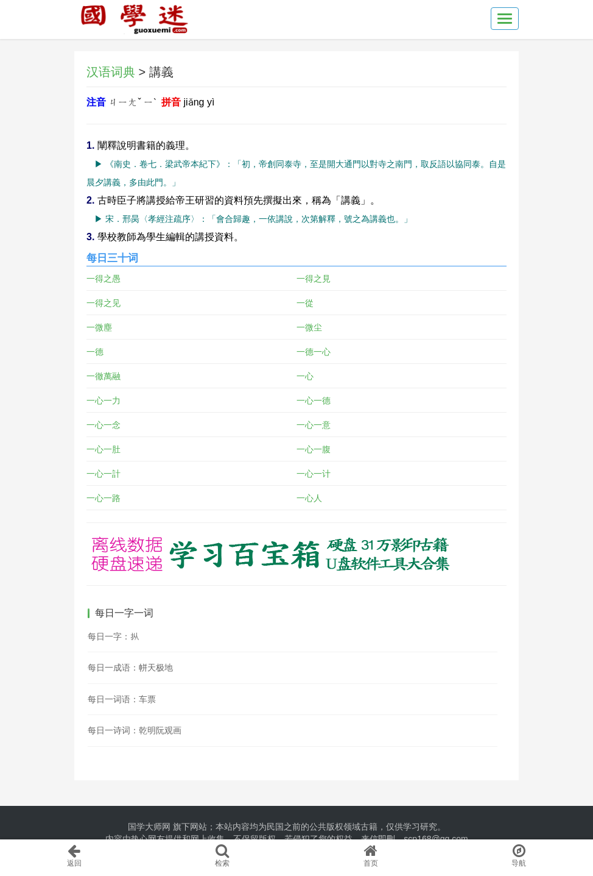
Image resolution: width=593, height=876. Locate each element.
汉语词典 (110, 72)
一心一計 (103, 474)
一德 (95, 352)
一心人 (309, 498)
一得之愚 (103, 278)
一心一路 (103, 498)
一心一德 (313, 400)
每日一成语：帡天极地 (130, 667)
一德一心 (313, 352)
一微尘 (309, 327)
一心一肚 (103, 449)
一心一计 (313, 474)
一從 (305, 303)
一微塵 (99, 327)
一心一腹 (313, 449)
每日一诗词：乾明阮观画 (134, 730)
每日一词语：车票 (122, 699)
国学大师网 (149, 826)
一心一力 (103, 400)
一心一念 (103, 425)
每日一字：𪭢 (113, 636)
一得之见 (103, 303)
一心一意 (313, 425)
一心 (305, 376)
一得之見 (313, 278)
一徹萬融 (103, 376)
